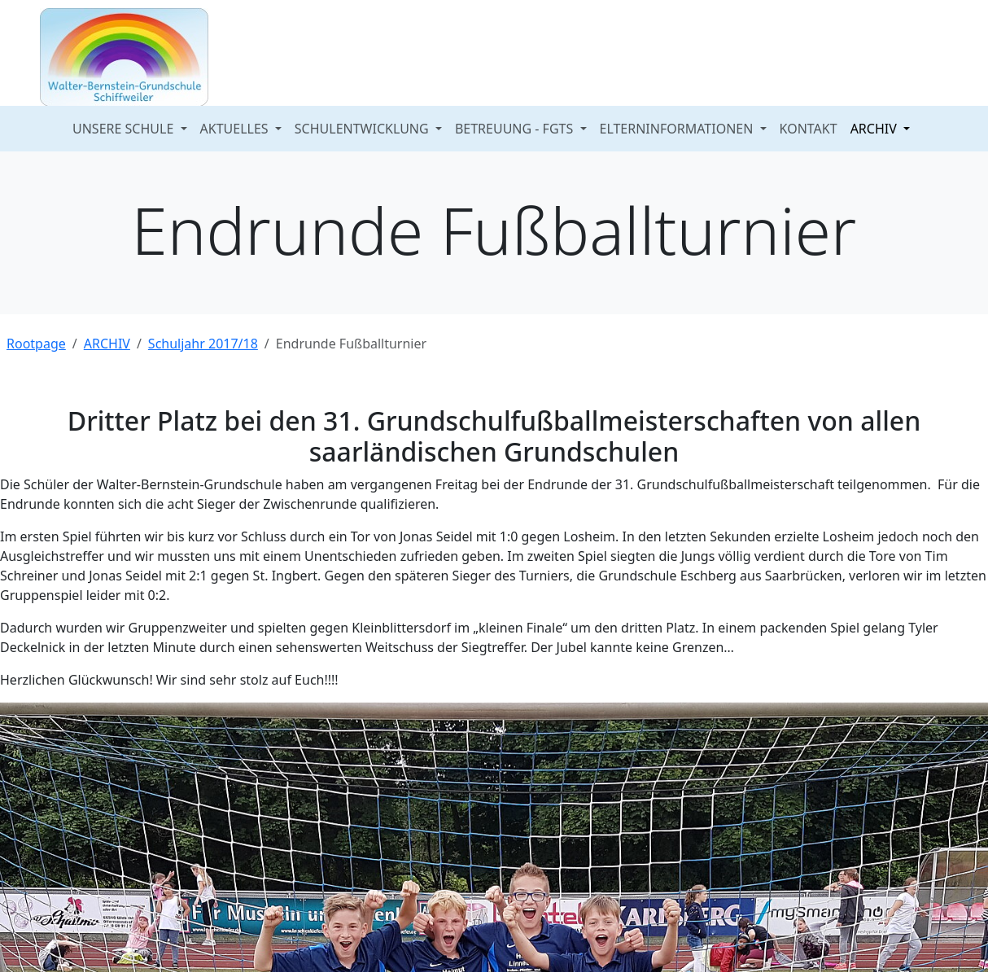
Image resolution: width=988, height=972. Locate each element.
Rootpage (36, 343)
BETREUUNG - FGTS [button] (516, 129)
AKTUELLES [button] (236, 129)
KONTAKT (808, 129)
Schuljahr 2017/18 (203, 343)
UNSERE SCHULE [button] (124, 129)
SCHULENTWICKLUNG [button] (363, 129)
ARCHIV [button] (875, 129)
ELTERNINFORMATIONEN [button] (678, 129)
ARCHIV (107, 343)
